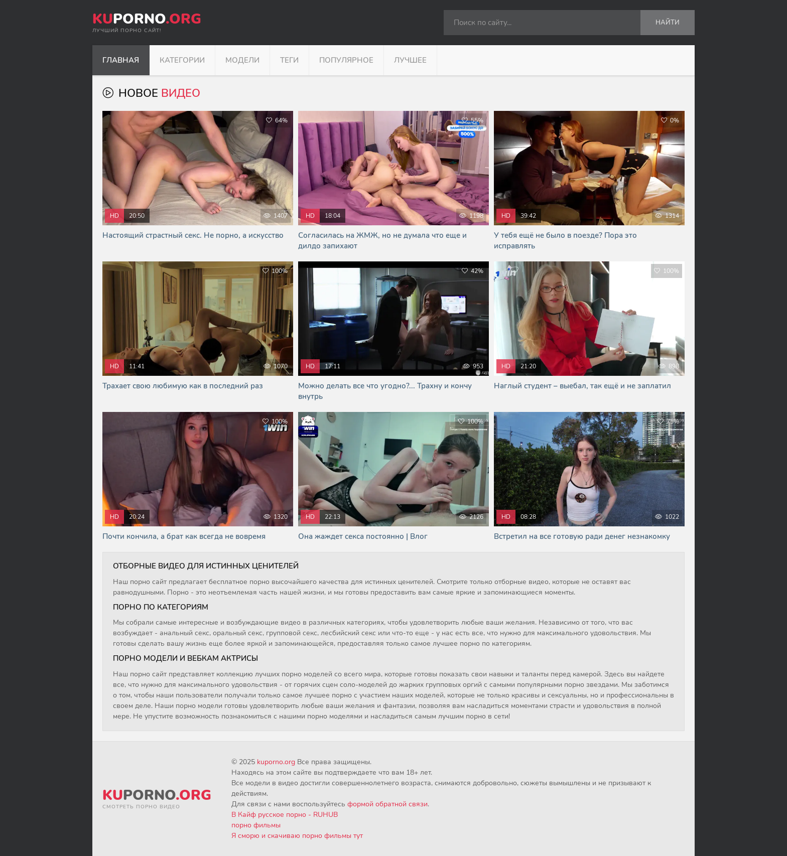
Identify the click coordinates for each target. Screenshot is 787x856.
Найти (667, 22)
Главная (120, 60)
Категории (182, 60)
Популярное (346, 60)
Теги (289, 60)
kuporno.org (276, 762)
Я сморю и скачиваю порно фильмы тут (297, 835)
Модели (242, 60)
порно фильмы (256, 825)
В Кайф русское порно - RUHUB (284, 814)
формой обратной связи (387, 804)
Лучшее (410, 60)
